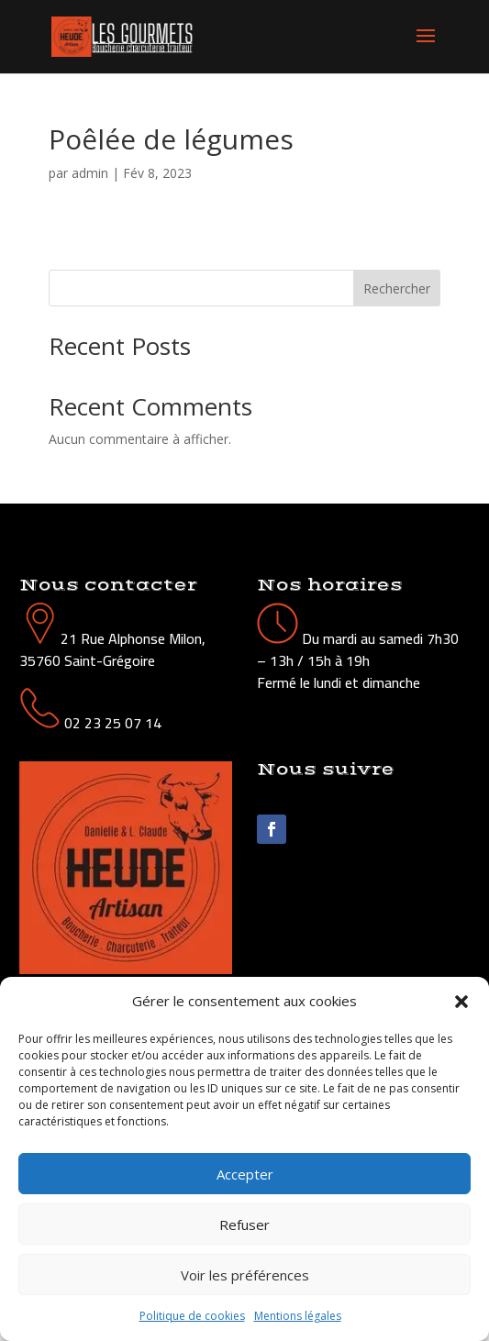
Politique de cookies (192, 1316)
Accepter (245, 1174)
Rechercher (396, 288)
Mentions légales (297, 1316)
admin (90, 173)
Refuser (244, 1224)
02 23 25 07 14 (112, 723)
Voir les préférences (245, 1275)
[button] (461, 1001)
